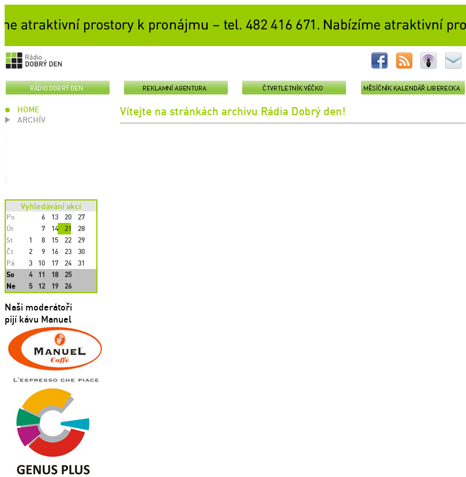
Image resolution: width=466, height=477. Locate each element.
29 (81, 240)
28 (81, 228)
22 (68, 240)
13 (54, 217)
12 (41, 286)
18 (54, 274)
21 (68, 228)
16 (54, 251)
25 (68, 274)
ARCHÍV (31, 119)
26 (68, 286)
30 (81, 251)
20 (68, 217)
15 (54, 240)
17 (54, 263)
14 (54, 228)
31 (81, 263)
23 (68, 251)
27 (81, 217)
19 (54, 286)
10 (41, 263)
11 (41, 274)
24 (68, 263)
